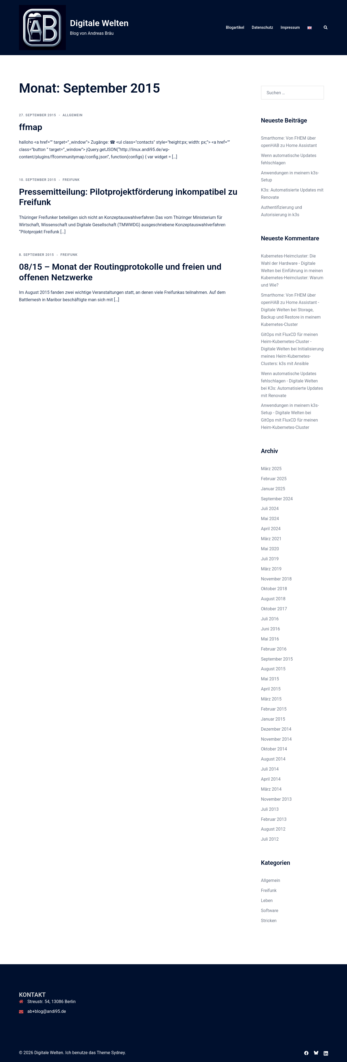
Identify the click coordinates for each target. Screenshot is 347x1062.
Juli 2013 (270, 809)
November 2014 (276, 739)
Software (269, 910)
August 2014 (273, 759)
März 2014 (271, 789)
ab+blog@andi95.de (46, 1011)
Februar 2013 (274, 819)
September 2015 (277, 659)
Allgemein (73, 115)
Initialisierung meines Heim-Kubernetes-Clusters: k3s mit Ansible (292, 356)
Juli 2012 (270, 839)
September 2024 (277, 498)
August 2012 (273, 829)
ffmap (30, 127)
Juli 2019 (270, 558)
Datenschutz (262, 27)
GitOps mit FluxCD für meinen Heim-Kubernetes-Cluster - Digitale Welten (289, 342)
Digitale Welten (99, 23)
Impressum (290, 27)
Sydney (118, 1052)
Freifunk (71, 180)
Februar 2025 (274, 478)
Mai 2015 (270, 678)
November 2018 (276, 579)
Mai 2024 (270, 518)
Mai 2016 (270, 639)
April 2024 (271, 528)
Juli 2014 (270, 769)
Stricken (269, 920)
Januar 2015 (273, 719)
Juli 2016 (270, 618)
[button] (326, 27)
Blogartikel (235, 27)
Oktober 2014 (274, 749)
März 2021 (271, 538)
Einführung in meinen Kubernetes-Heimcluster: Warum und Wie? (292, 278)
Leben (267, 900)
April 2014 (271, 779)
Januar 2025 (273, 488)
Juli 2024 (270, 508)
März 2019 (271, 568)
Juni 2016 (270, 628)
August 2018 (273, 598)
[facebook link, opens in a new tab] (306, 1052)
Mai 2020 (270, 548)
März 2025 (271, 468)
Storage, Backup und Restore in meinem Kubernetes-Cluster (291, 317)
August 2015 (273, 668)
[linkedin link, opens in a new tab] (326, 1052)
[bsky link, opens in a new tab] (316, 1052)
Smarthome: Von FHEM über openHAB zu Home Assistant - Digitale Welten (290, 302)
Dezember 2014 (276, 729)
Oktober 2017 (274, 608)
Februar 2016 (274, 649)
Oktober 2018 (274, 588)
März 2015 (271, 699)
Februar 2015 (274, 709)
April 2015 (271, 689)
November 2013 (276, 799)
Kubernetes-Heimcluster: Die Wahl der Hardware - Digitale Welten (288, 263)
